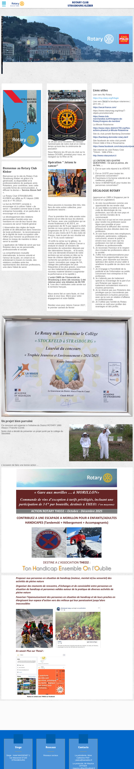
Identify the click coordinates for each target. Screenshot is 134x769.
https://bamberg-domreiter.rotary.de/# (110, 137)
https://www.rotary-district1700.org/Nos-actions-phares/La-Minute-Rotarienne (111, 129)
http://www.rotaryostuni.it (104, 155)
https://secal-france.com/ (104, 107)
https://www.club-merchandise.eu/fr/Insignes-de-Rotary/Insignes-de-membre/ (108, 118)
